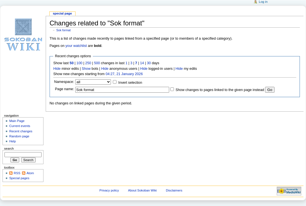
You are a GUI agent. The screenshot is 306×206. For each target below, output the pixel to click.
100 (79, 63)
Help (12, 141)
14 (142, 63)
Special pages (19, 178)
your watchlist (76, 46)
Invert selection (130, 83)
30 (149, 63)
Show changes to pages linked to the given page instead (220, 90)
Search (9, 148)
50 (72, 63)
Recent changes (20, 131)
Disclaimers (174, 190)
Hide (56, 69)
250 (88, 63)
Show (86, 69)
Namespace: (64, 82)
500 (97, 63)
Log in (263, 1)
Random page (19, 136)
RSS (17, 173)
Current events (19, 126)
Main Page (17, 121)
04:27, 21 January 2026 (124, 74)
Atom (30, 173)
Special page (62, 13)
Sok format (63, 30)
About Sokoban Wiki (142, 190)
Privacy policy (109, 190)
